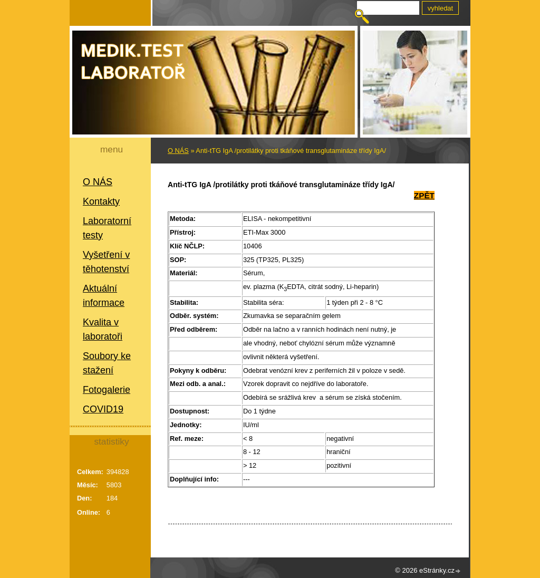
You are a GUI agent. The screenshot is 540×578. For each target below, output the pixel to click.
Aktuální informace (103, 295)
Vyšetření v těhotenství (106, 261)
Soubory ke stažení (107, 363)
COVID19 (103, 409)
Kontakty (101, 201)
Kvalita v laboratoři (102, 329)
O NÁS (97, 182)
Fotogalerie (106, 389)
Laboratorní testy (107, 228)
